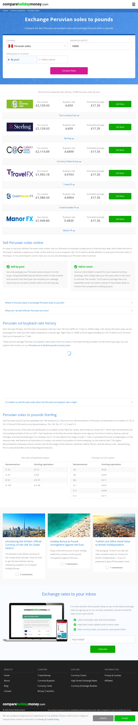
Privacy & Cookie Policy (48, 719)
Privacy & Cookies (113, 675)
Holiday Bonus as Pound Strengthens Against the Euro (67, 543)
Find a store (48, 59)
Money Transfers (46, 691)
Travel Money (44, 675)
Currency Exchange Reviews (84, 685)
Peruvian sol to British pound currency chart (49, 345)
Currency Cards (45, 685)
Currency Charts (78, 675)
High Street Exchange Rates (84, 680)
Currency (10, 40)
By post (15, 59)
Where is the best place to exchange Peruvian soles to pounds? (34, 302)
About (7, 680)
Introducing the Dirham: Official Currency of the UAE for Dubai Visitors (23, 545)
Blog (6, 685)
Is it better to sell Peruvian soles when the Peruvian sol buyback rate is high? (41, 402)
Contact (7, 691)
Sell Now (120, 104)
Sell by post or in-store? (17, 53)
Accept (125, 718)
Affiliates (109, 680)
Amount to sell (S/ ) (79, 40)
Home (5, 10)
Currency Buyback (17, 10)
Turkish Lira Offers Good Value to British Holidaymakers (112, 543)
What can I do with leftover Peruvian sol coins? (27, 310)
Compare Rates (69, 71)
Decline (103, 718)
